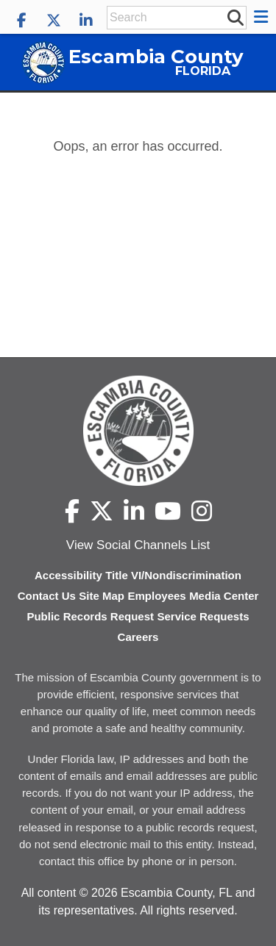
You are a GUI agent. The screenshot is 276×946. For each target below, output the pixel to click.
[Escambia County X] (53, 20)
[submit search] (235, 17)
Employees (156, 596)
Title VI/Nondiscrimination (173, 575)
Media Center (223, 596)
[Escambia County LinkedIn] (86, 20)
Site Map (101, 596)
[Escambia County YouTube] (168, 511)
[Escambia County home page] (138, 431)
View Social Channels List (138, 545)
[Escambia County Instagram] (201, 511)
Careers (138, 637)
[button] (263, 17)
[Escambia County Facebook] (21, 20)
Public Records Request (90, 616)
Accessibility (68, 575)
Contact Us (47, 596)
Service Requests (203, 616)
